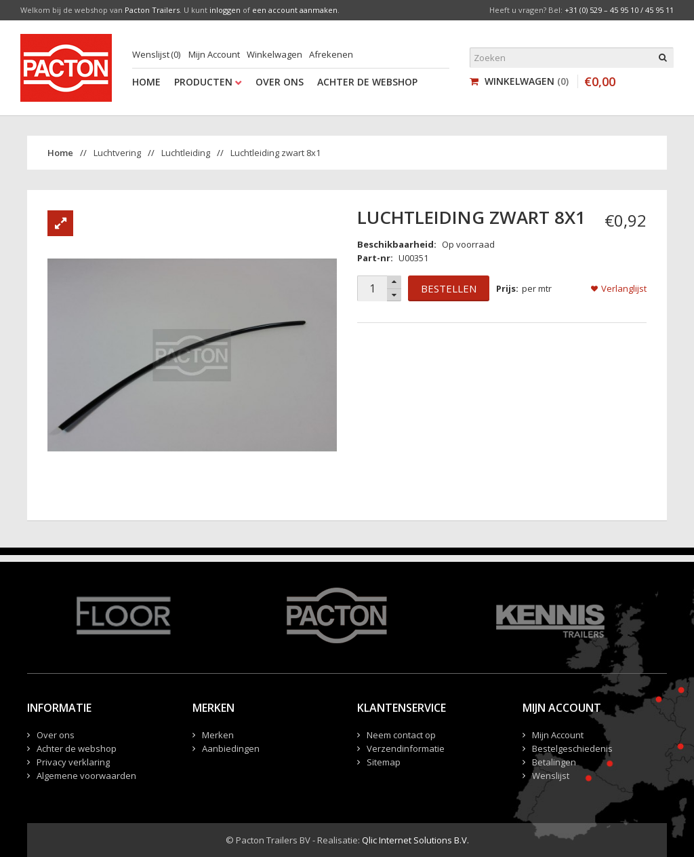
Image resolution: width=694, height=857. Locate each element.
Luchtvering (117, 153)
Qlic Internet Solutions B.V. (415, 840)
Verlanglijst (624, 288)
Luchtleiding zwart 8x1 (275, 153)
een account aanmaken (295, 10)
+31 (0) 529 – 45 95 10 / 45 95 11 (619, 10)
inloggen (225, 10)
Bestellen (448, 288)
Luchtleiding (185, 153)
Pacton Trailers (152, 10)
